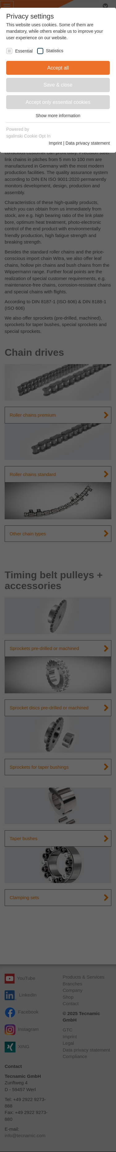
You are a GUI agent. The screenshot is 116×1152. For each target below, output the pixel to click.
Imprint (55, 143)
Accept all (58, 67)
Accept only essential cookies (58, 102)
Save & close (58, 84)
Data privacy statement (88, 143)
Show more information (58, 115)
